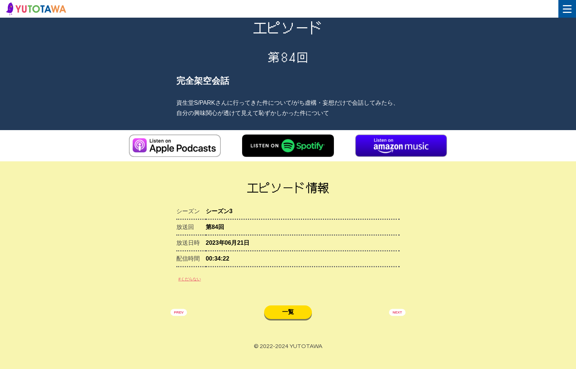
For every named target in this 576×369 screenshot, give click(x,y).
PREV (183, 322)
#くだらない (195, 284)
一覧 (288, 321)
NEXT (393, 322)
